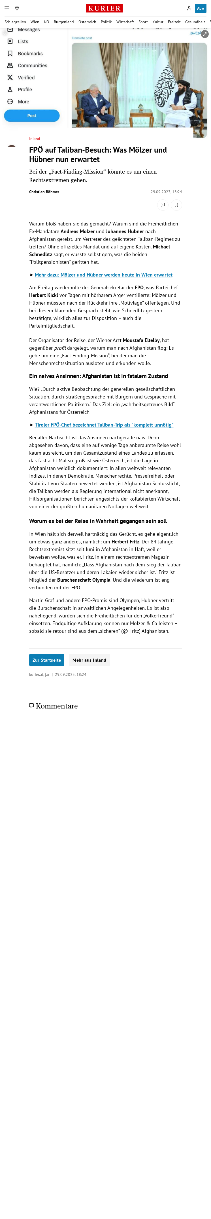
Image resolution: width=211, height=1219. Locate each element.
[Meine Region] (17, 8)
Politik (106, 21)
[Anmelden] (189, 8)
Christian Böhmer (44, 191)
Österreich (87, 21)
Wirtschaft (125, 21)
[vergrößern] (205, 34)
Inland (34, 138)
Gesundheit (195, 21)
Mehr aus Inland (89, 660)
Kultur (157, 21)
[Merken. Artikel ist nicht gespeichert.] (176, 205)
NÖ (46, 21)
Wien (35, 21)
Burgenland (64, 21)
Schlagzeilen (15, 21)
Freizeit (174, 21)
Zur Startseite (47, 660)
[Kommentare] (163, 205)
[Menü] (6, 8)
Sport (143, 21)
